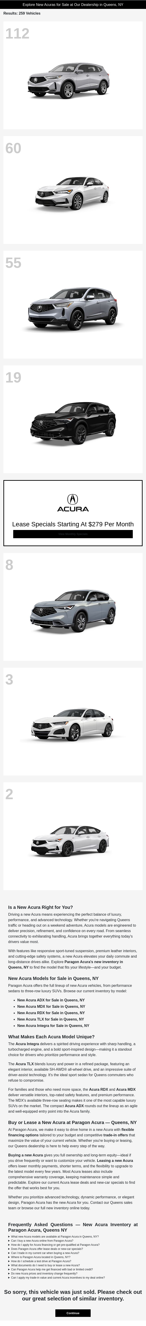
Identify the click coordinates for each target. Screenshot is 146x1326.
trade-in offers (115, 1135)
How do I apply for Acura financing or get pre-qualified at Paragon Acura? (55, 1244)
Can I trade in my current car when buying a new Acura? (45, 1253)
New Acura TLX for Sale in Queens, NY (50, 1019)
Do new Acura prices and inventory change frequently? (44, 1273)
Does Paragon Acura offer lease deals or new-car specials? (47, 1249)
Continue (73, 1313)
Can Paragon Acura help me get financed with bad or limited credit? (52, 1269)
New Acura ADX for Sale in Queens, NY (51, 1000)
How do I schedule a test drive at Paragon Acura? (41, 1261)
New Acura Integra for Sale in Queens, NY (53, 1026)
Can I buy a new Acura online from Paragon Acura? (42, 1240)
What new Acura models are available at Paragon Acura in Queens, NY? (55, 1236)
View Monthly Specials (72, 534)
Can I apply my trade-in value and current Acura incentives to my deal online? (58, 1277)
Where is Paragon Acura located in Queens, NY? (40, 1257)
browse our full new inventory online (50, 1208)
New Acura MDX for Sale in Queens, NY (51, 1006)
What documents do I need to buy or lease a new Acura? (45, 1265)
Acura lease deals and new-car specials (92, 1182)
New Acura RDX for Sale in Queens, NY (51, 1013)
